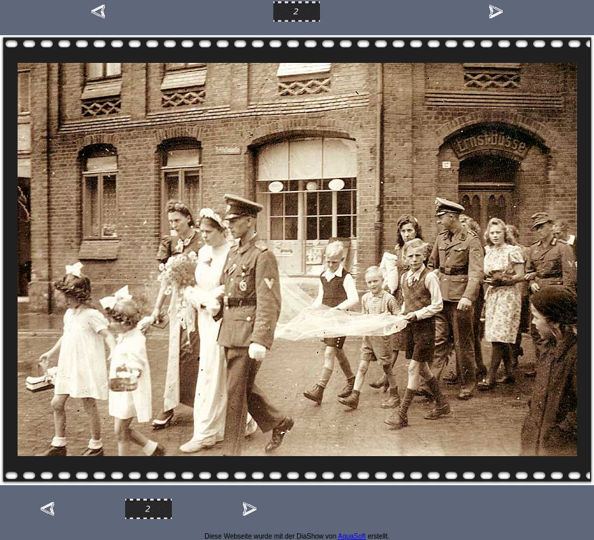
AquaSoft (351, 536)
